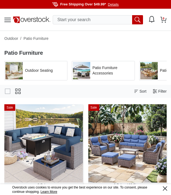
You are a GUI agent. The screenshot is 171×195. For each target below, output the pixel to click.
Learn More (49, 192)
